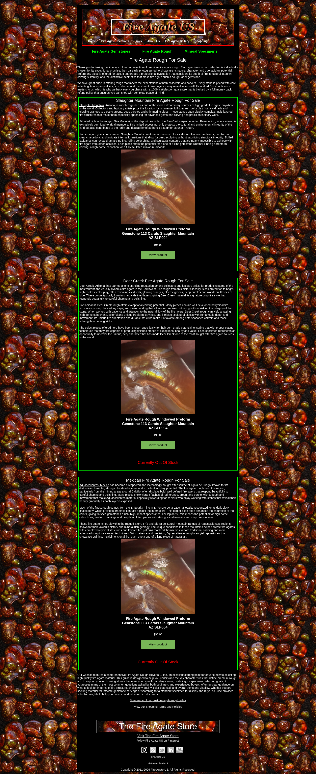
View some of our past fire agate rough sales (158, 700)
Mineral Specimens (201, 51)
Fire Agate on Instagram (144, 750)
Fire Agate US (158, 757)
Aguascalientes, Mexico (94, 485)
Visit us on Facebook (158, 763)
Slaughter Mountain (91, 105)
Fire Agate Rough (157, 51)
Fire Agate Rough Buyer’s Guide (147, 674)
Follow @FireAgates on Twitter (162, 750)
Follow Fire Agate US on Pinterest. (158, 740)
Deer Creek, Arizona (92, 285)
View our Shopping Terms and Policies (158, 706)
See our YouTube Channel (179, 750)
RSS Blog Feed (153, 750)
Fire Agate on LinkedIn (170, 750)
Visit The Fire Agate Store (158, 734)
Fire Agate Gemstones (111, 51)
